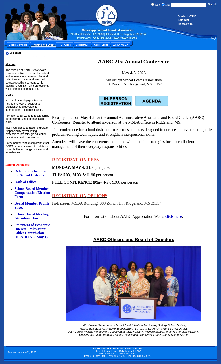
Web (157, 5)
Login (214, 38)
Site (167, 5)
